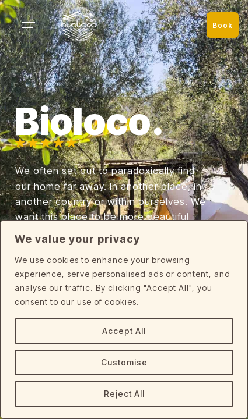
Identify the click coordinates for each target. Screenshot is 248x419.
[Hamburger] (27, 25)
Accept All (124, 331)
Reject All (124, 394)
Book (222, 25)
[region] (124, 319)
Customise (124, 362)
